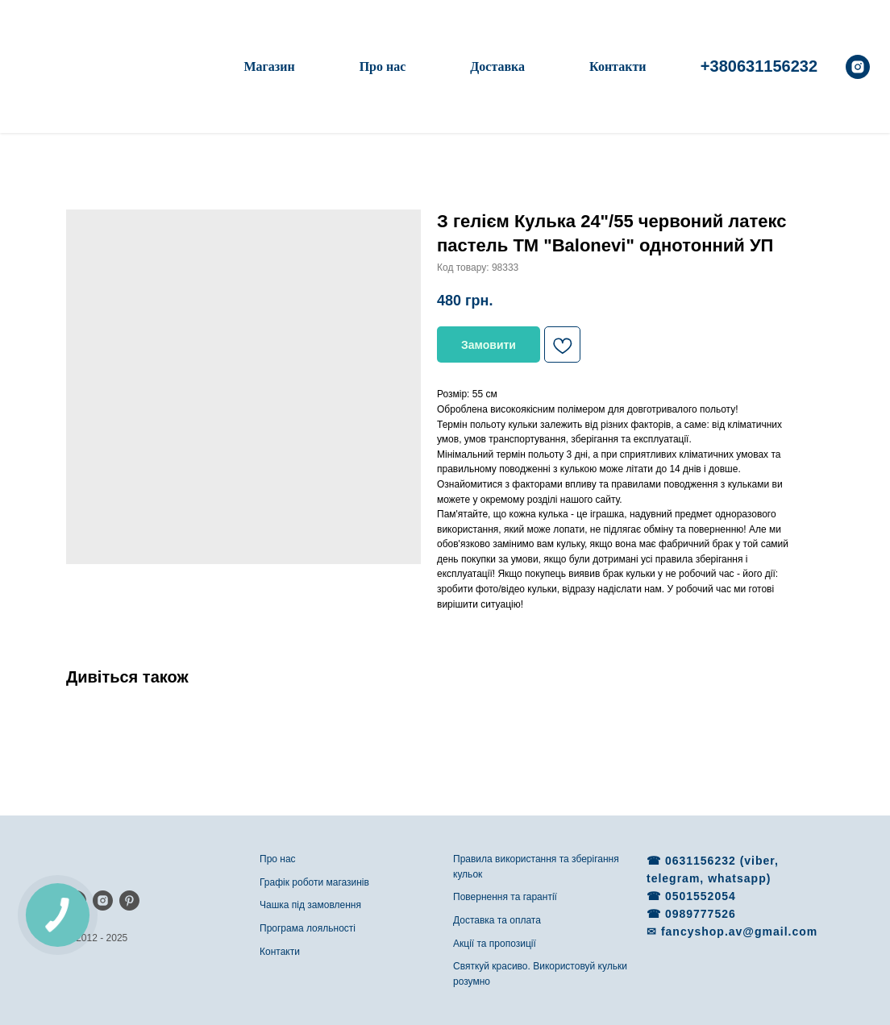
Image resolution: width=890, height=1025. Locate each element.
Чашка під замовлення (310, 905)
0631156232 (702, 860)
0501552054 (700, 896)
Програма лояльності (308, 928)
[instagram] (858, 67)
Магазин (268, 66)
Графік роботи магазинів (314, 882)
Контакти (617, 66)
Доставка (497, 66)
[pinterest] (129, 900)
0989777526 (700, 913)
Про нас (383, 66)
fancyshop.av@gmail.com (739, 931)
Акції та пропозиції (494, 943)
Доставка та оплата (497, 920)
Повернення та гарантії (505, 897)
